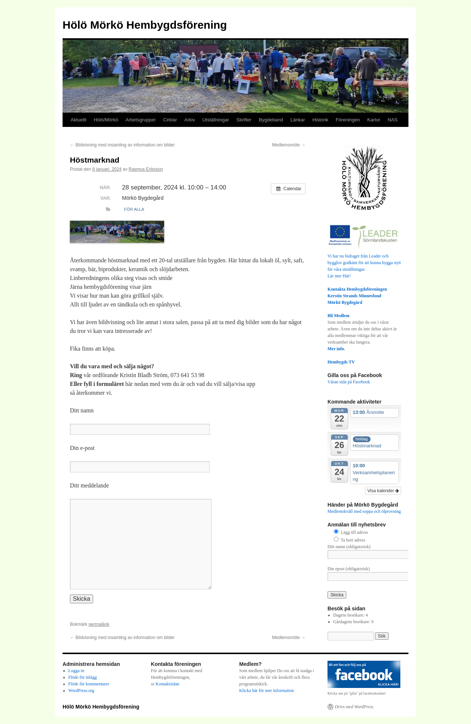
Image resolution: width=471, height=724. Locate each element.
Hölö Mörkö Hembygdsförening (145, 25)
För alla (134, 209)
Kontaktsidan (167, 683)
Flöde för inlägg (82, 677)
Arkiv (189, 120)
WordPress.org (81, 690)
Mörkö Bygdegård (344, 302)
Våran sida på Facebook (348, 381)
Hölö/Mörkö (106, 120)
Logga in (76, 670)
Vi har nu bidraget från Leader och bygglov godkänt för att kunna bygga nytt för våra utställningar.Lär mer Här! (364, 262)
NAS (392, 120)
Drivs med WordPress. (354, 706)
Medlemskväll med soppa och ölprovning (364, 511)
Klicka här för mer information (266, 690)
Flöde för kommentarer (88, 683)
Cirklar (170, 120)
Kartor (373, 120)
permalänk (99, 624)
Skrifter (243, 120)
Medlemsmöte (288, 145)
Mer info (335, 348)
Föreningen (348, 120)
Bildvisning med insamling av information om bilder (122, 145)
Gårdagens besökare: (352, 621)
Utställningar (215, 120)
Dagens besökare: (349, 615)
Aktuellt (78, 120)
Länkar (297, 120)
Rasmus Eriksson (146, 169)
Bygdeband (271, 120)
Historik (320, 120)
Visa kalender (383, 490)
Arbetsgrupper (140, 120)
